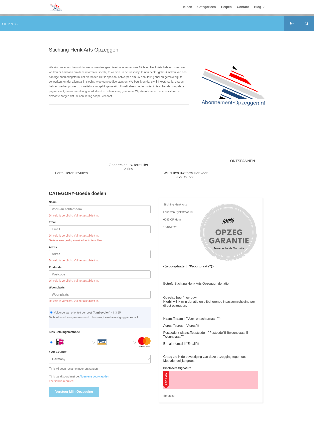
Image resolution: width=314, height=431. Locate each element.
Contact (243, 7)
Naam (52, 202)
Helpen (186, 7)
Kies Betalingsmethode (64, 332)
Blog (257, 7)
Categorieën (206, 7)
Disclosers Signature (177, 368)
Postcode (55, 267)
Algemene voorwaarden (94, 376)
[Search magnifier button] (306, 23)
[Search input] (142, 23)
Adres (53, 247)
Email (52, 222)
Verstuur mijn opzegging (74, 391)
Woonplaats (57, 287)
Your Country (57, 351)
